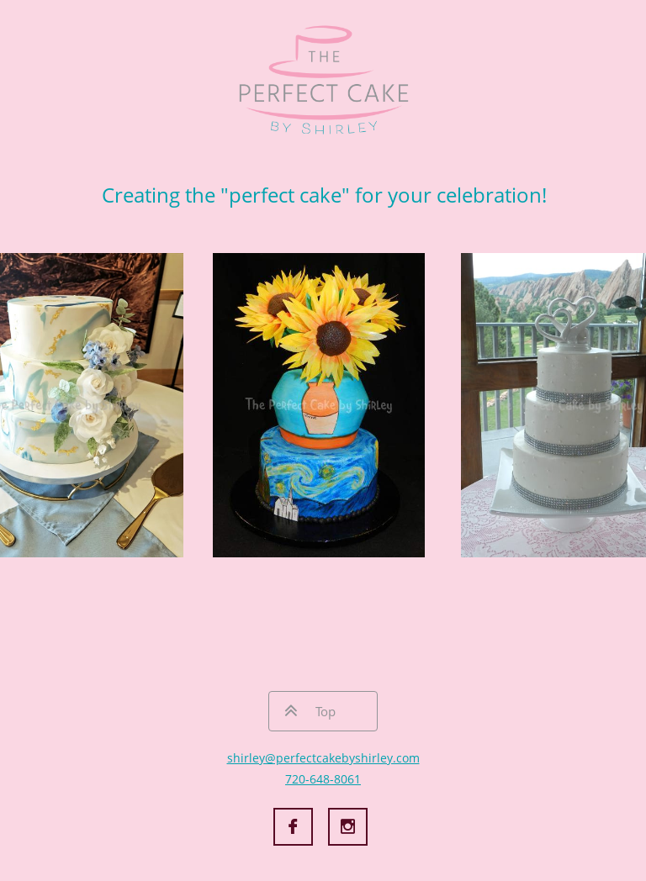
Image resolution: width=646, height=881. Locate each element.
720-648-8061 (323, 779)
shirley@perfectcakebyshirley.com (323, 758)
